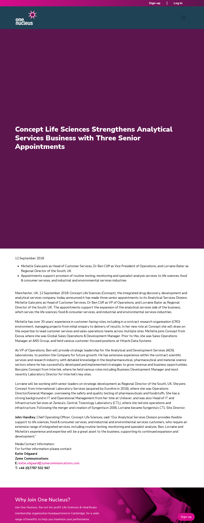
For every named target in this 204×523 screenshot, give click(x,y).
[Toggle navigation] (184, 17)
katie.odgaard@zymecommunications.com (49, 463)
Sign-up (154, 3)
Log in (178, 3)
